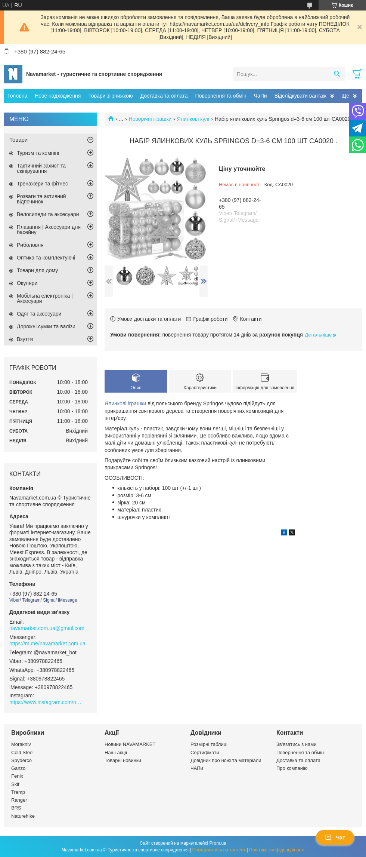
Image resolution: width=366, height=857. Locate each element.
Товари (18, 139)
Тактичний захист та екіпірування (41, 168)
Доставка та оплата (164, 96)
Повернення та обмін (220, 96)
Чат (335, 837)
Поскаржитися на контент (218, 850)
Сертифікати (204, 752)
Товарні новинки (123, 760)
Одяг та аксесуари (39, 314)
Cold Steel (22, 752)
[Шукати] (336, 74)
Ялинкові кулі (193, 119)
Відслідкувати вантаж (300, 96)
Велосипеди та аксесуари (48, 214)
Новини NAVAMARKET (130, 744)
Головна (17, 96)
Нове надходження (58, 96)
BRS (16, 808)
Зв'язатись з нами (296, 744)
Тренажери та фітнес (42, 184)
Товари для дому (37, 270)
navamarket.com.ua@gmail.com (46, 628)
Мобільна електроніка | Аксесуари (45, 298)
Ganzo (18, 768)
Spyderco (21, 760)
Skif (15, 784)
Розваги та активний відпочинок (41, 199)
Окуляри (27, 283)
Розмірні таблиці (208, 744)
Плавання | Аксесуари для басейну (49, 229)
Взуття (25, 339)
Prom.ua (218, 843)
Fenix (17, 776)
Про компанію (292, 768)
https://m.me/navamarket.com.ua (47, 643)
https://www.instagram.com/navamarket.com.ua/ (46, 702)
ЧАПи (196, 768)
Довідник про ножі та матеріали (225, 760)
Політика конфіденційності (276, 850)
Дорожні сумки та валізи (46, 326)
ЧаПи (260, 96)
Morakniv (21, 744)
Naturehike (23, 816)
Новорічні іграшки (150, 119)
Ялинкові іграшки (125, 403)
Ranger (19, 800)
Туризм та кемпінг (38, 153)
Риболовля (30, 245)
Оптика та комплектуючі (46, 258)
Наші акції (116, 752)
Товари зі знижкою (110, 96)
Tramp (18, 792)
